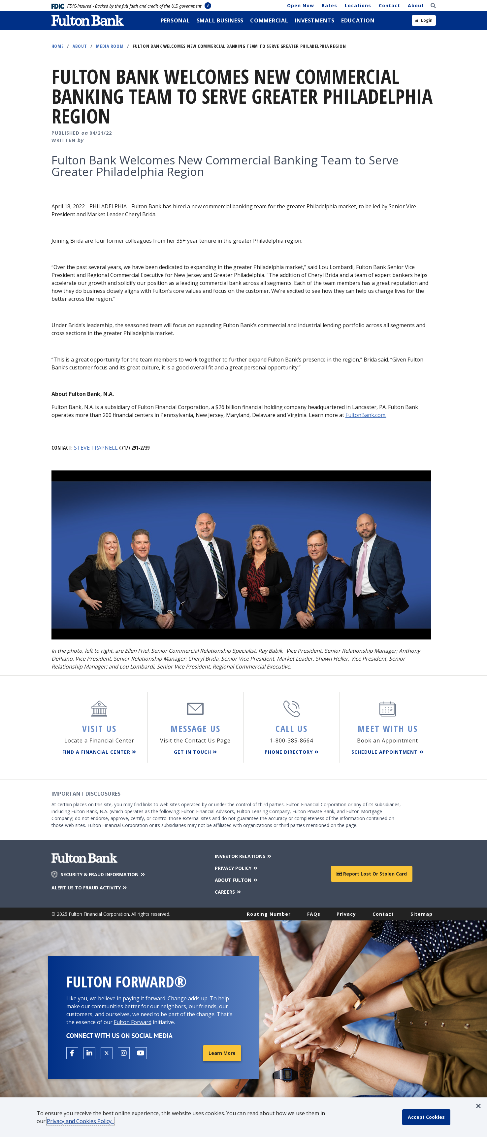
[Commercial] (269, 20)
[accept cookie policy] (426, 1117)
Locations (358, 5)
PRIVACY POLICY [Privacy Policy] (237, 868)
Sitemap (421, 914)
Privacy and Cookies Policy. (80, 1121)
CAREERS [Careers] (228, 892)
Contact (389, 5)
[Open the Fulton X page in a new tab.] (107, 1053)
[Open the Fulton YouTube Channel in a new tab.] (141, 1053)
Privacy (346, 914)
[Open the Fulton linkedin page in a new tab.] (89, 1053)
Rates (329, 5)
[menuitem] (175, 20)
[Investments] (315, 20)
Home (57, 46)
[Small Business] (220, 20)
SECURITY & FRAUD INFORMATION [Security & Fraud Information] (103, 874)
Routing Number (269, 914)
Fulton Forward (132, 1022)
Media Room (110, 46)
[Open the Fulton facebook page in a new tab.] (72, 1053)
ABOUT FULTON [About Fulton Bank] (237, 880)
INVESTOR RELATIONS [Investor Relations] (244, 856)
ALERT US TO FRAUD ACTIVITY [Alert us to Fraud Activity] (89, 887)
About (416, 5)
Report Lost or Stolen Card (372, 874)
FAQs (313, 914)
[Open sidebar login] (424, 20)
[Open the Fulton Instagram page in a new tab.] (124, 1053)
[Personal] (175, 20)
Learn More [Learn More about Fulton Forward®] (222, 1053)
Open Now (300, 5)
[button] (478, 1106)
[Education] (358, 20)
